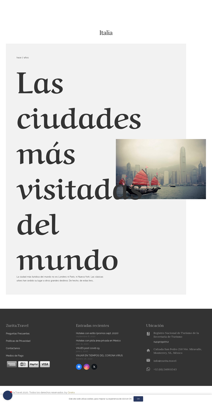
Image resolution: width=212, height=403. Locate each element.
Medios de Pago (15, 355)
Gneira (71, 392)
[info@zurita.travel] (150, 361)
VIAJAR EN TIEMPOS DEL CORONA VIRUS (99, 355)
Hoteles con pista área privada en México (98, 340)
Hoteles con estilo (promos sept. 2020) (97, 333)
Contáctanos (13, 348)
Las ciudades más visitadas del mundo (79, 167)
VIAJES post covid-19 (88, 348)
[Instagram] (87, 367)
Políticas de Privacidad (18, 341)
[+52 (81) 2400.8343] (150, 369)
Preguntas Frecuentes (18, 333)
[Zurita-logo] (23, 7)
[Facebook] (79, 367)
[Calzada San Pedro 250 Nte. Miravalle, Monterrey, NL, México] (150, 351)
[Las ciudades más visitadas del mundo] (161, 140)
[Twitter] (94, 367)
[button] (49, 7)
